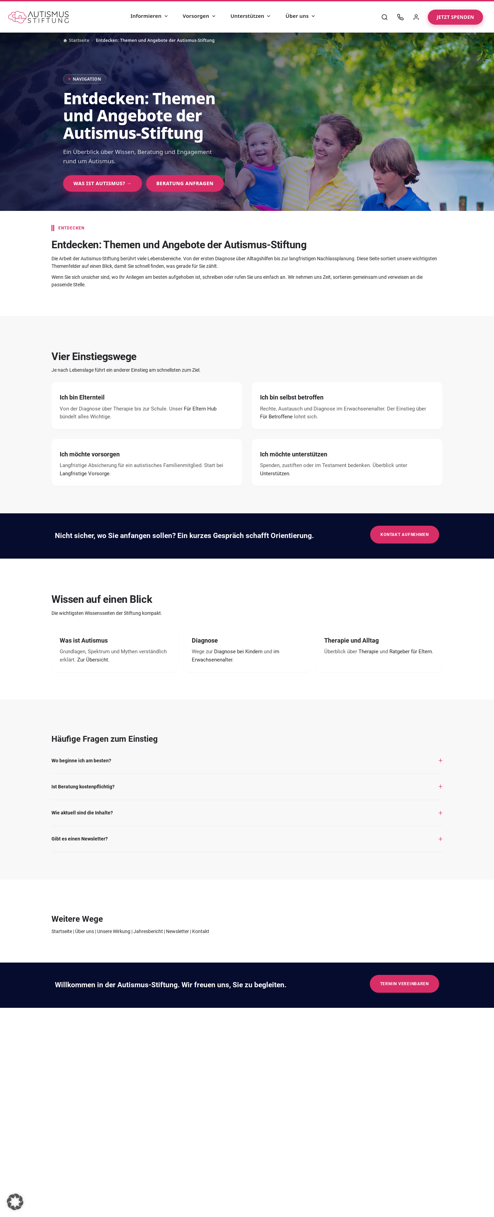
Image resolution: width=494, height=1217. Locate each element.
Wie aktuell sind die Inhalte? (82, 812)
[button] (15, 1202)
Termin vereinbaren (404, 983)
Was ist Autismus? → (102, 183)
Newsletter (177, 931)
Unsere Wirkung (113, 931)
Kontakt (200, 931)
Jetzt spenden (455, 17)
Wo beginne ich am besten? (81, 760)
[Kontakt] (400, 17)
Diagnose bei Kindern (238, 651)
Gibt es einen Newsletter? (79, 839)
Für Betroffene (276, 417)
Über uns (300, 15)
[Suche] (384, 17)
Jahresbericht (148, 931)
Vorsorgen (199, 15)
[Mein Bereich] (416, 17)
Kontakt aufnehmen (404, 534)
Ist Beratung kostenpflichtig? (83, 786)
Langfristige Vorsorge (84, 473)
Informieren (149, 15)
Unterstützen (251, 15)
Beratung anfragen (185, 183)
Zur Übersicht (92, 660)
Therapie (368, 651)
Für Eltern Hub (200, 409)
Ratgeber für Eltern (410, 651)
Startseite (76, 40)
